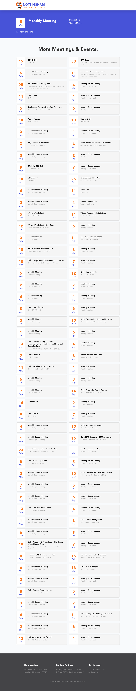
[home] (30, 5)
